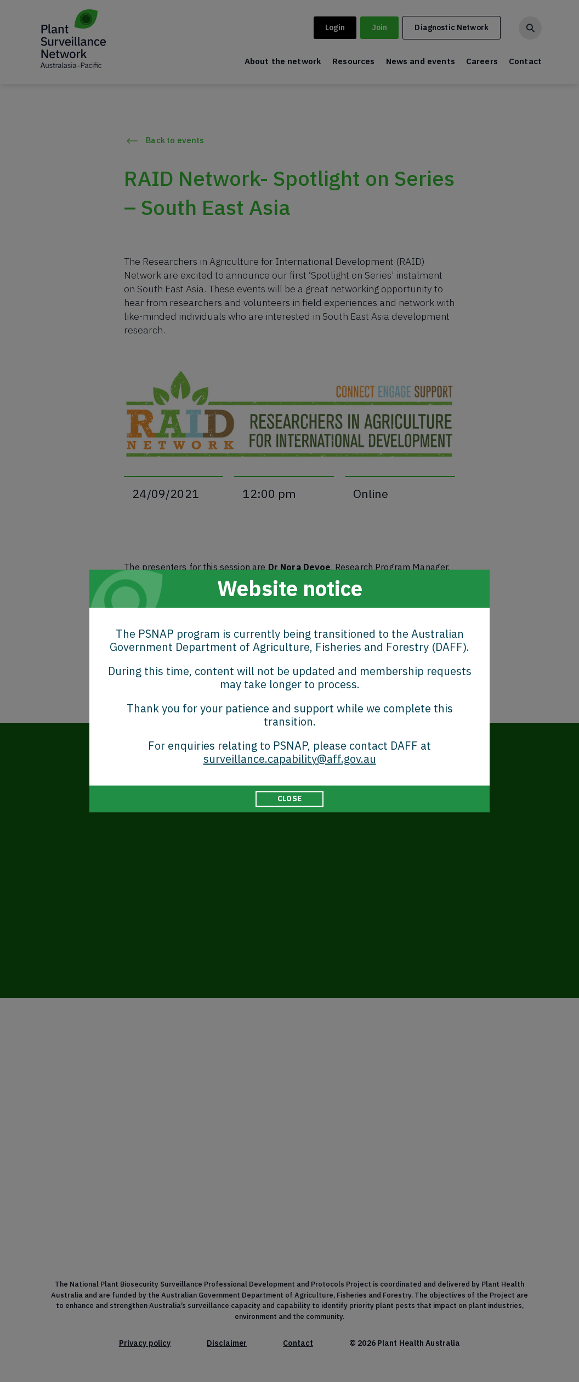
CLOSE (289, 798)
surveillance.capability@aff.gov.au (289, 758)
